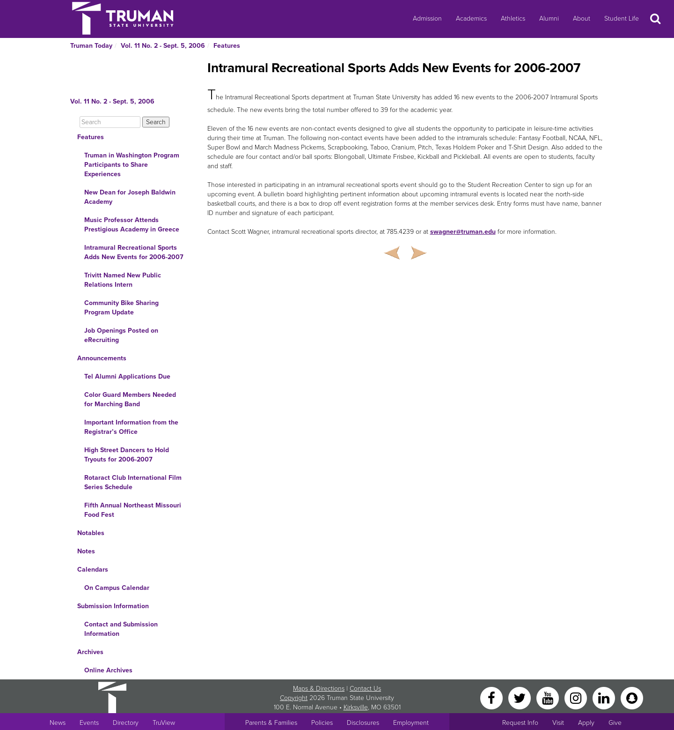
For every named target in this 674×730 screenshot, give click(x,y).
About (581, 18)
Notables (90, 533)
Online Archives (108, 670)
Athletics (513, 18)
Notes (86, 551)
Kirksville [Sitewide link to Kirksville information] (356, 707)
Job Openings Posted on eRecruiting (121, 335)
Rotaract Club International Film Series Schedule (133, 482)
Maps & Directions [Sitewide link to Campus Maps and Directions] (318, 689)
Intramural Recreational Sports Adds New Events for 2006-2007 (133, 252)
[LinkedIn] (605, 697)
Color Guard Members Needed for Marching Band (130, 399)
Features (226, 46)
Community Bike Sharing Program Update (121, 307)
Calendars (92, 570)
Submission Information (113, 606)
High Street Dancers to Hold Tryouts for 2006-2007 (126, 454)
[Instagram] (577, 697)
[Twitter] (520, 697)
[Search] (110, 122)
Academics (471, 18)
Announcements (101, 358)
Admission (427, 18)
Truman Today (91, 46)
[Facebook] (492, 697)
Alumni (549, 18)
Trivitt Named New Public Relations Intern (122, 280)
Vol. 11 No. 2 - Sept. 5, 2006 (163, 46)
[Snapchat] (632, 697)
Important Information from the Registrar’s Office (131, 427)
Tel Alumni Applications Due (127, 376)
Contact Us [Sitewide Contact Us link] (365, 689)
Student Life (621, 18)
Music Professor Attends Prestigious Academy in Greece (131, 224)
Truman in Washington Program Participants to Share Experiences (131, 164)
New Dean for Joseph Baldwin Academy (130, 197)
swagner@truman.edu (463, 232)
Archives (90, 652)
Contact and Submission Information (121, 629)
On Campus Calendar (116, 588)
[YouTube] (549, 697)
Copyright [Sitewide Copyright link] (294, 698)
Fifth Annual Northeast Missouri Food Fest (132, 510)
